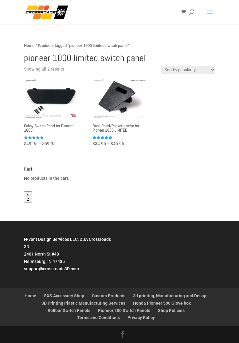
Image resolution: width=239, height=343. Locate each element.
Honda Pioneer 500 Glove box (162, 303)
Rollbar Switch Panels (69, 310)
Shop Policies (171, 310)
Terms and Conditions (98, 317)
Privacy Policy (141, 317)
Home (29, 45)
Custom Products (108, 295)
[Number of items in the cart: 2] (28, 196)
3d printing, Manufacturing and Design (170, 295)
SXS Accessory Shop (64, 295)
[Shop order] (188, 70)
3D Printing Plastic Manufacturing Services (83, 303)
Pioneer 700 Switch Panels (124, 310)
